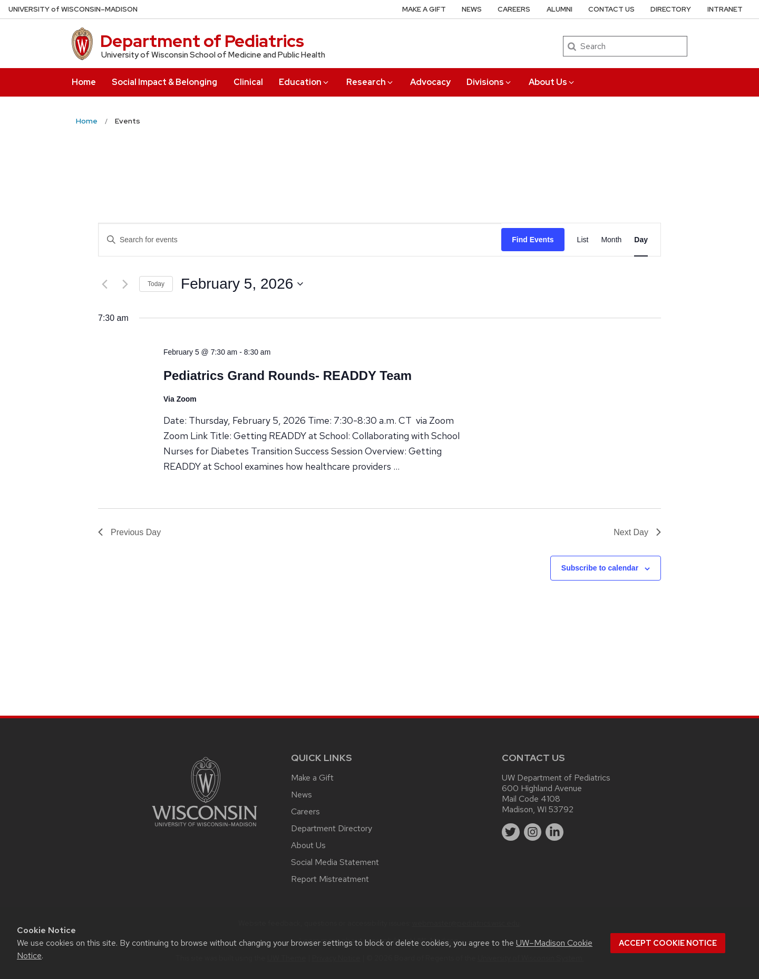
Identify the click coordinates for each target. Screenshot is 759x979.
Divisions (489, 82)
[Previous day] (104, 284)
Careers (514, 9)
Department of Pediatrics (202, 41)
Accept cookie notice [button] (668, 943)
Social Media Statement (335, 862)
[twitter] (511, 832)
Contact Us (611, 9)
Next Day (637, 532)
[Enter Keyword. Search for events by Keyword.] (300, 239)
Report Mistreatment (330, 879)
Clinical (248, 82)
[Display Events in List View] (583, 239)
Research (370, 82)
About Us (552, 82)
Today (156, 284)
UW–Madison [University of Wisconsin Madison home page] (73, 9)
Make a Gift (424, 9)
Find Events (532, 239)
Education (304, 82)
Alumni (559, 9)
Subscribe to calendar (599, 568)
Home (84, 82)
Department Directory (331, 828)
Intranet (725, 9)
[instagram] (533, 832)
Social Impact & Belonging (164, 82)
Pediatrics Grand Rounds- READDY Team (287, 375)
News (472, 9)
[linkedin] (554, 832)
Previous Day (129, 532)
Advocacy (430, 82)
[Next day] (125, 284)
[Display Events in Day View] (641, 239)
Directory (670, 9)
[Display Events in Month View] (611, 239)
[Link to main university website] (204, 828)
